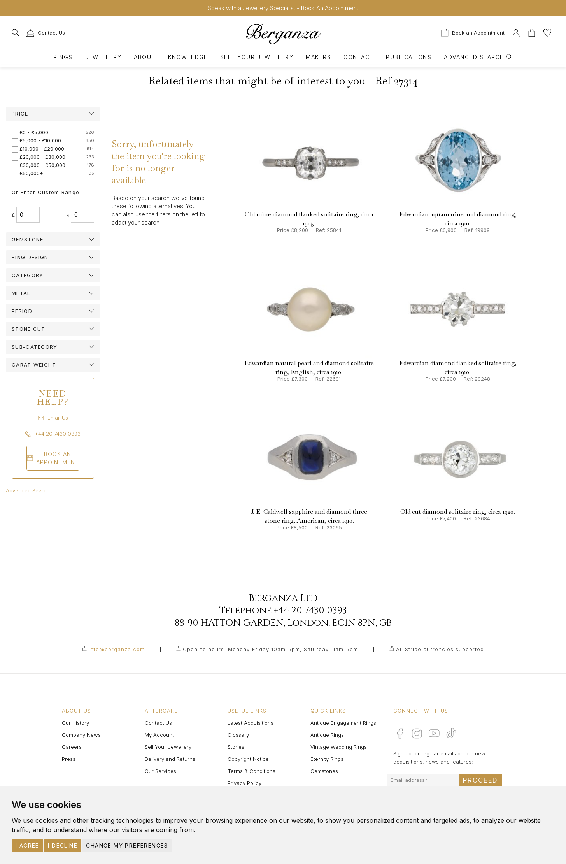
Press (68, 759)
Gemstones (324, 771)
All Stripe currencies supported (440, 649)
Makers (318, 57)
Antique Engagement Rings (343, 723)
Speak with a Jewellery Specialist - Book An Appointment (283, 8)
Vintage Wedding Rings (338, 747)
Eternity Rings (326, 759)
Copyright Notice (248, 759)
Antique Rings (327, 735)
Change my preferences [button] (127, 845)
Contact (358, 57)
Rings (62, 57)
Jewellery (103, 57)
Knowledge (188, 57)
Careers (72, 747)
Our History (75, 723)
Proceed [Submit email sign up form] (480, 780)
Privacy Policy (244, 783)
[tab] (53, 114)
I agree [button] (27, 845)
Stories (236, 747)
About (144, 57)
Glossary (238, 735)
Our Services (160, 771)
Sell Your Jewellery (256, 57)
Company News (81, 735)
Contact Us (158, 723)
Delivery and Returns (170, 759)
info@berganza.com (117, 649)
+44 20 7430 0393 (310, 610)
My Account (159, 735)
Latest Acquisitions (250, 723)
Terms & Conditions (251, 771)
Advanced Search (28, 490)
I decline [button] (62, 845)
